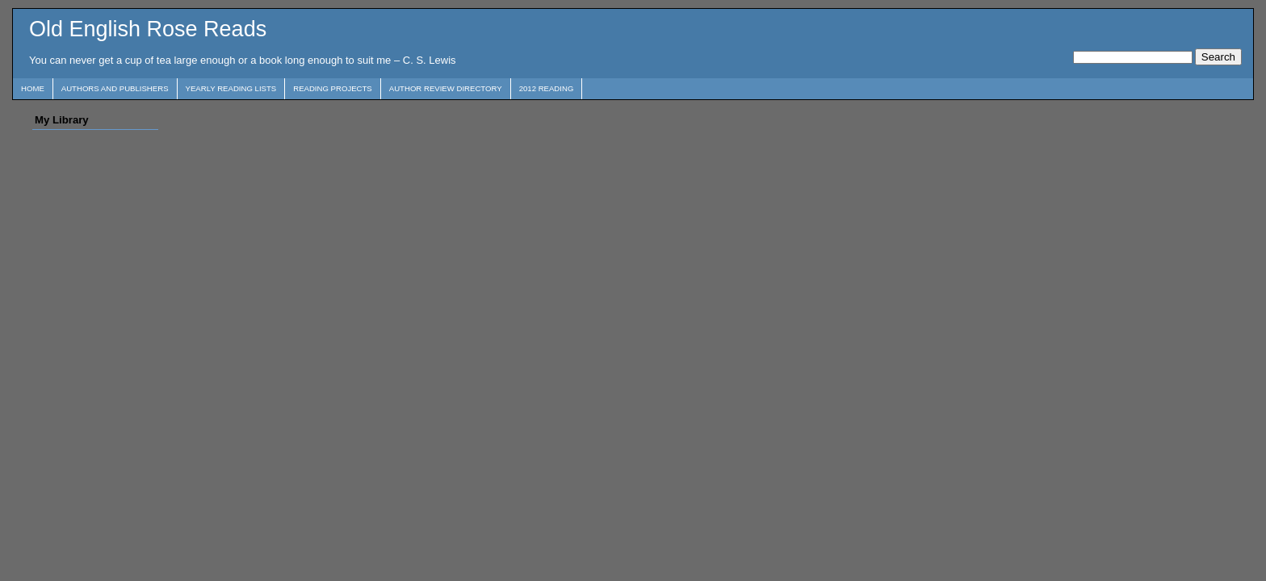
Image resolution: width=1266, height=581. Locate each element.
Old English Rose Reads (147, 29)
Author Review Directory (445, 88)
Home (32, 88)
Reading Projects (332, 88)
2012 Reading (546, 88)
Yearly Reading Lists (231, 88)
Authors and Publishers (115, 88)
